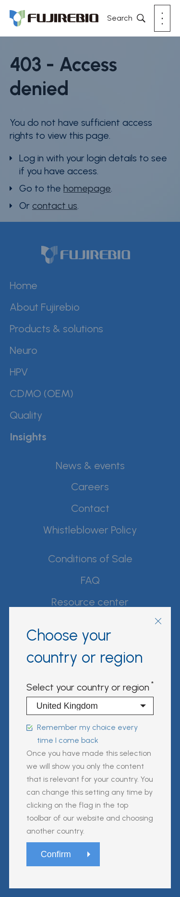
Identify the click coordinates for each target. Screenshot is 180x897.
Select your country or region (87, 687)
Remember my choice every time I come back (87, 734)
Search (119, 18)
